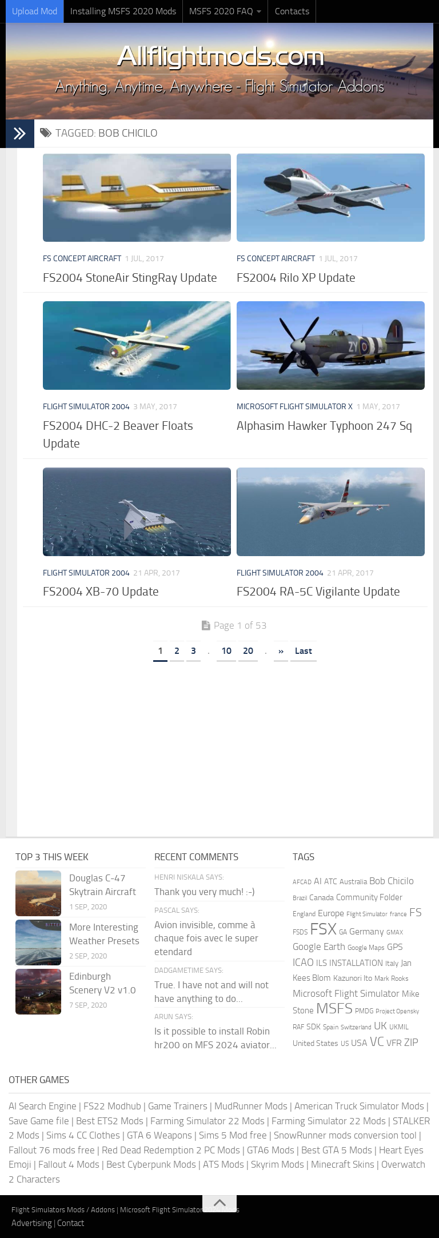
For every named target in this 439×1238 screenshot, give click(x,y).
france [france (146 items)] (398, 914)
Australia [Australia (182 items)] (353, 881)
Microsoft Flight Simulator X (295, 407)
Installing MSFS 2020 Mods (123, 11)
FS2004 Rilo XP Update (296, 277)
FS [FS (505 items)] (415, 912)
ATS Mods (223, 1164)
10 (226, 650)
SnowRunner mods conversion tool (345, 1135)
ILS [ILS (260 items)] (321, 963)
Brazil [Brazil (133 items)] (300, 898)
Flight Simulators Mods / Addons (63, 1209)
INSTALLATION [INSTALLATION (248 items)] (356, 963)
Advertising (31, 1223)
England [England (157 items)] (304, 914)
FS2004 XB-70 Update (101, 591)
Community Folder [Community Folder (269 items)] (369, 897)
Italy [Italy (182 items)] (391, 963)
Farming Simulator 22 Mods (207, 1121)
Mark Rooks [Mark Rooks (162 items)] (391, 979)
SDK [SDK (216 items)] (313, 1027)
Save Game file (39, 1121)
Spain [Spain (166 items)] (330, 1027)
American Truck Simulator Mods (359, 1106)
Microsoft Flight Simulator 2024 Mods (180, 1209)
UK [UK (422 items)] (380, 1026)
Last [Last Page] (303, 650)
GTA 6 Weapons (159, 1135)
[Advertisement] (234, 745)
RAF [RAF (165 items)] (298, 1027)
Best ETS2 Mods (109, 1121)
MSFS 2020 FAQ (221, 11)
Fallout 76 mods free (52, 1150)
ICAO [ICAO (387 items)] (303, 962)
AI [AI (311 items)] (318, 881)
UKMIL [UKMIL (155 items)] (399, 1027)
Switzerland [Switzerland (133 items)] (356, 1027)
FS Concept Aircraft (82, 258)
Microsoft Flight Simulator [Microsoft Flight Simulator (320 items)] (346, 993)
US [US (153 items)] (345, 1044)
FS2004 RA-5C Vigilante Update (318, 591)
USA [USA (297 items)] (359, 1042)
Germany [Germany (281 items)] (366, 931)
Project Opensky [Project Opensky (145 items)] (397, 1011)
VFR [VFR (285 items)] (394, 1042)
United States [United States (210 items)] (315, 1043)
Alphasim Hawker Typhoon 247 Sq (324, 425)
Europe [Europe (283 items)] (331, 913)
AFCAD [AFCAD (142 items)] (302, 882)
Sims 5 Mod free (233, 1135)
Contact (70, 1223)
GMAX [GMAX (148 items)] (394, 932)
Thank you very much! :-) (204, 891)
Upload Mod (34, 11)
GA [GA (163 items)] (343, 932)
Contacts (291, 11)
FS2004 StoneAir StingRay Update (130, 277)
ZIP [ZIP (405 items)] (411, 1042)
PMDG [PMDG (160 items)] (364, 1011)
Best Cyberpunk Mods (151, 1164)
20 (248, 650)
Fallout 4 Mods (68, 1164)
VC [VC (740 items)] (377, 1041)
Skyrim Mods (277, 1164)
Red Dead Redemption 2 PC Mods (171, 1150)
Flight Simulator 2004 (86, 407)
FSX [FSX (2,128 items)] (323, 929)
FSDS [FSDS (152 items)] (300, 932)
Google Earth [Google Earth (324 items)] (319, 946)
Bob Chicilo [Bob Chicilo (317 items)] (391, 881)
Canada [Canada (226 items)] (321, 897)
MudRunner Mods (251, 1106)
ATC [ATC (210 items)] (330, 881)
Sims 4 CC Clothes (83, 1135)
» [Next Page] (281, 650)
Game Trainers (177, 1106)
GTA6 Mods (270, 1150)
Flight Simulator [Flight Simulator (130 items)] (367, 914)
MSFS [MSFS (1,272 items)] (334, 1008)
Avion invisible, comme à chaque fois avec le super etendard (206, 938)
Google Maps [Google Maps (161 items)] (366, 948)
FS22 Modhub (112, 1106)
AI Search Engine (43, 1106)
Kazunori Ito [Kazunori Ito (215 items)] (352, 978)
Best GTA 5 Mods (336, 1150)
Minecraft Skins (342, 1164)
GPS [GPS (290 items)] (395, 946)
